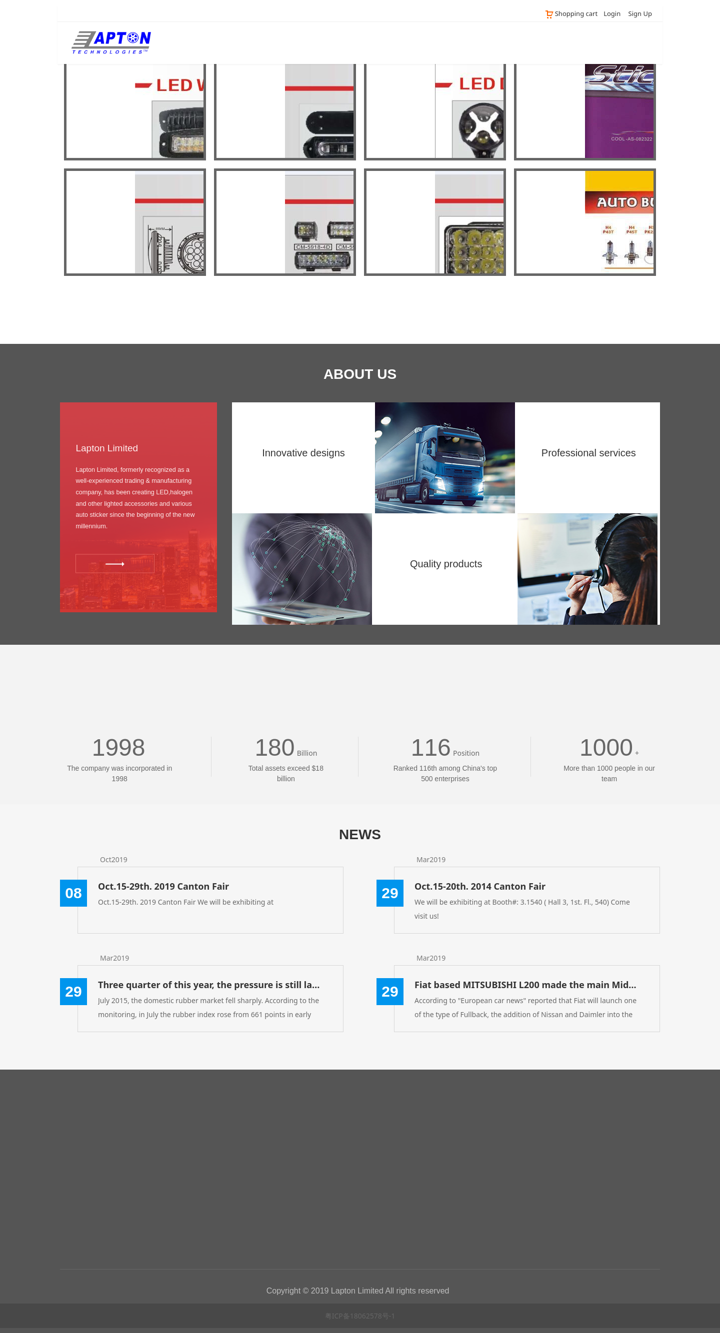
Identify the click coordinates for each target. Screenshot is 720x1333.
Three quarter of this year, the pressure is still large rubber (210, 985)
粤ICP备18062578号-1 (360, 1316)
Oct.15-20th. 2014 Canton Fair (480, 886)
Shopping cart (571, 13)
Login (612, 13)
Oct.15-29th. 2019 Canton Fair (163, 886)
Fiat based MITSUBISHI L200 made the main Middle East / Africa (527, 985)
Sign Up (640, 13)
